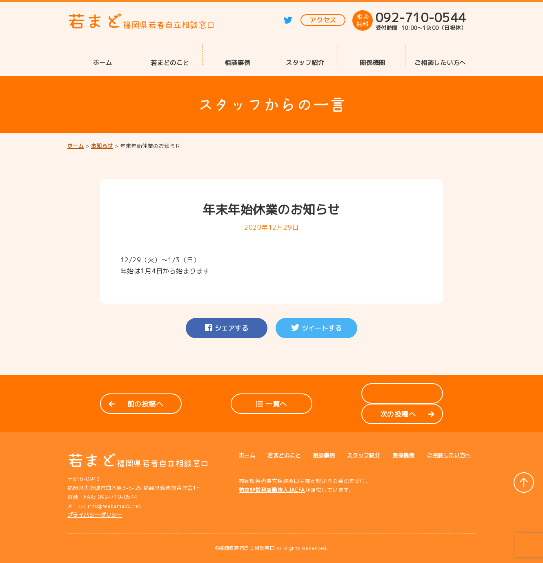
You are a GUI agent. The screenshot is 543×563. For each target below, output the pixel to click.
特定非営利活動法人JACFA (272, 490)
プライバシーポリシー (94, 514)
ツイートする (316, 328)
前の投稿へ (136, 404)
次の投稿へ (407, 414)
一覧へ (271, 404)
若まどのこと (170, 62)
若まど (141, 21)
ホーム (102, 62)
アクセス (322, 20)
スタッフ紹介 (305, 62)
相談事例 (237, 62)
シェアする (226, 328)
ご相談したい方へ (440, 62)
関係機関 (372, 62)
